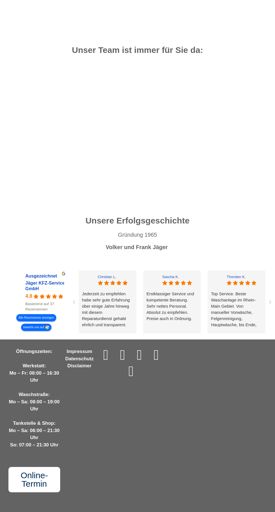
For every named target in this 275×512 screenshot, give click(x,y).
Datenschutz (79, 358)
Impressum (79, 351)
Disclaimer (79, 365)
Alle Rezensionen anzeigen (36, 317)
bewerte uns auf (33, 327)
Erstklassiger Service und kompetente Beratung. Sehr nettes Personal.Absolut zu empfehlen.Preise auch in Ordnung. (170, 306)
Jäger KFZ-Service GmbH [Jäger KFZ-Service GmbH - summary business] (45, 286)
